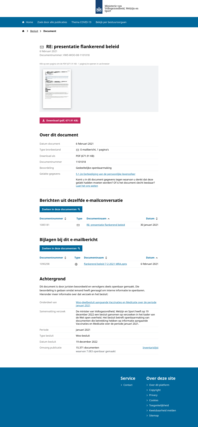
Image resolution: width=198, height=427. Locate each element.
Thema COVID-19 (81, 22)
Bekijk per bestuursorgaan (111, 22)
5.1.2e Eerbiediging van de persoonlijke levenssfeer (105, 174)
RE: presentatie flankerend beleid (105, 224)
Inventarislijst (150, 347)
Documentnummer (53, 218)
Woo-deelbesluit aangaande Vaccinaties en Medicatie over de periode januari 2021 (116, 304)
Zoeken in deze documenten (61, 209)
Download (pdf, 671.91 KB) (60, 120)
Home (27, 22)
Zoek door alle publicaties (52, 22)
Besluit (35, 31)
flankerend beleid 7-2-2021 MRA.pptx (105, 264)
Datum (152, 218)
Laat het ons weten (87, 185)
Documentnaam (98, 218)
